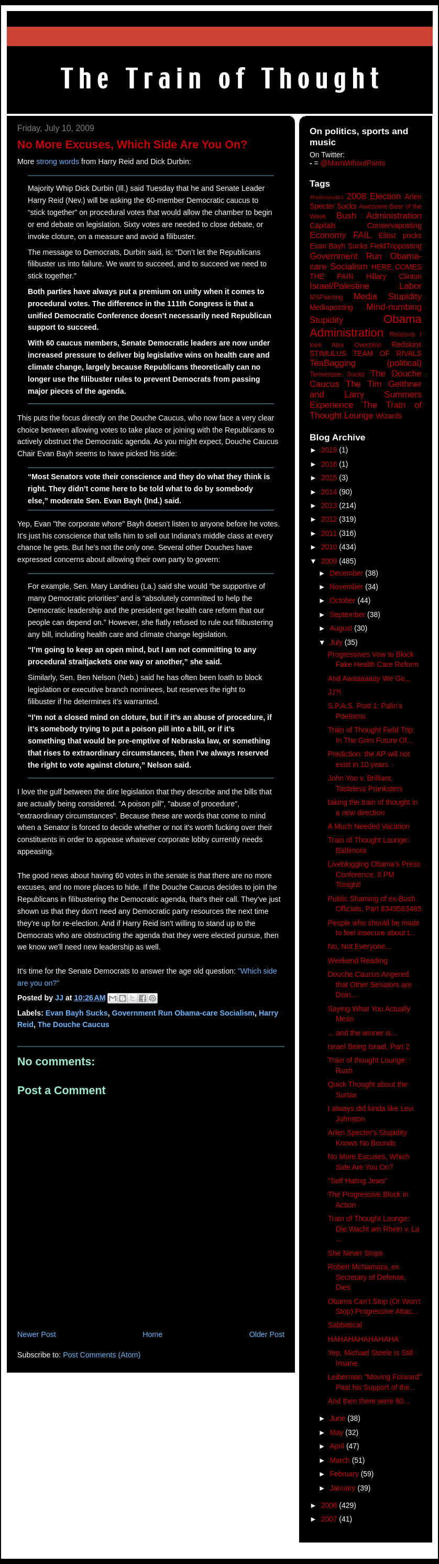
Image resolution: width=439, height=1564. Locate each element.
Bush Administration (379, 216)
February (345, 1474)
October (343, 600)
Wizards (389, 416)
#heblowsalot (327, 197)
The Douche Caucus (73, 1024)
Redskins (407, 344)
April (338, 1446)
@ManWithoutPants (353, 163)
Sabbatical (345, 1325)
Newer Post (36, 1334)
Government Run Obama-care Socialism (183, 1013)
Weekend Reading (358, 960)
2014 (330, 492)
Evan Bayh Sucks (77, 1013)
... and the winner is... (362, 1033)
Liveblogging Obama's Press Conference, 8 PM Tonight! (374, 874)
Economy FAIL (340, 235)
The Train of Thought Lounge (366, 410)
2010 (330, 547)
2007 (330, 1519)
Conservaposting (394, 225)
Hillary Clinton (394, 276)
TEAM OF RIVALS (387, 353)
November (347, 587)
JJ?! (335, 692)
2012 (330, 519)
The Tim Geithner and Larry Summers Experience (366, 394)
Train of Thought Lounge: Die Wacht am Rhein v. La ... (374, 1228)
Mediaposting (331, 307)
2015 (330, 477)
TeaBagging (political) (366, 363)
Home (152, 1334)
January (343, 1488)
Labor (410, 286)
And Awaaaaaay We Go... (369, 678)
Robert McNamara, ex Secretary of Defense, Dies (367, 1277)
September (348, 614)
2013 (330, 505)
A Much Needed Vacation (369, 826)
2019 (330, 450)
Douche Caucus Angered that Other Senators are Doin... (370, 984)
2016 (330, 464)
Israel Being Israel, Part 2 (369, 1046)
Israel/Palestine (339, 286)
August (342, 628)
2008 (330, 1505)
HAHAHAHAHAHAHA (363, 1339)
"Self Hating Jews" (357, 1181)
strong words (57, 161)
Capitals (323, 225)
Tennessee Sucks (337, 374)
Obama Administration (366, 326)
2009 (330, 561)
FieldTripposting (396, 246)
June (338, 1418)
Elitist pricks (400, 235)
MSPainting (326, 297)
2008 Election (374, 196)
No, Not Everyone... (359, 946)
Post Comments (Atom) (101, 1355)
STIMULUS (328, 353)
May (337, 1432)
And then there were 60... (369, 1401)
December (347, 573)
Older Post (266, 1334)
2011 (330, 533)
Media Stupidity (388, 296)
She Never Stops (355, 1253)
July (337, 642)
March (341, 1460)
